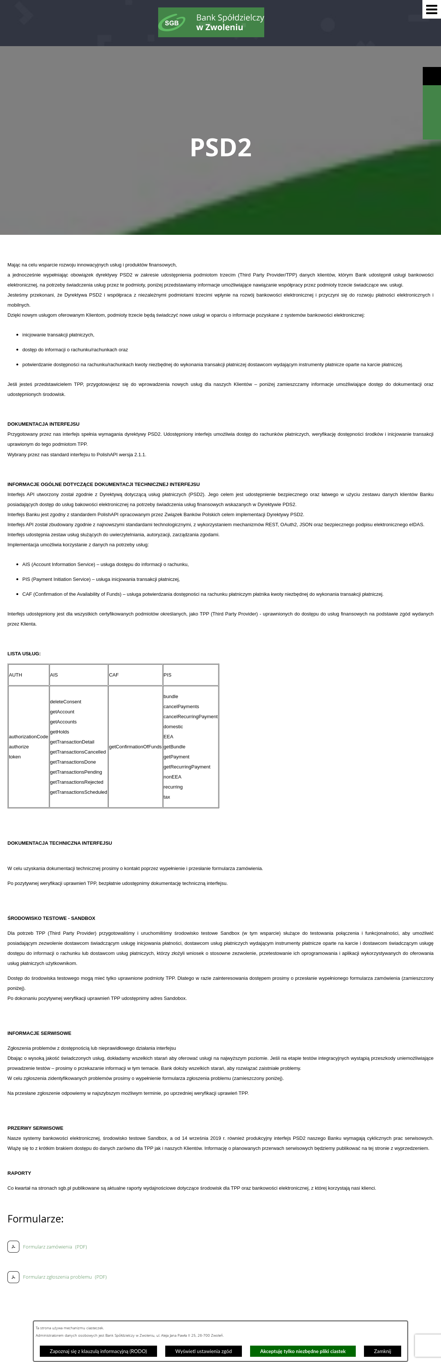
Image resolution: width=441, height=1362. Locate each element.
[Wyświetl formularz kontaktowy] (432, 130)
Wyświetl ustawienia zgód (203, 1351)
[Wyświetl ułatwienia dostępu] (432, 76)
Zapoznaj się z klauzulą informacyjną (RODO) (98, 1351)
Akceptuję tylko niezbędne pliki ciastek (303, 1351)
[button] (431, 9)
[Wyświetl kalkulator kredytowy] (432, 112)
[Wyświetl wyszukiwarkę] (432, 94)
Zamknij (382, 1351)
